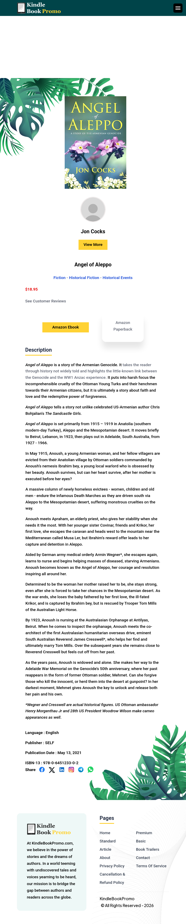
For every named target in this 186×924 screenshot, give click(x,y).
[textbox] (93, 541)
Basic (141, 841)
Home (105, 832)
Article (105, 849)
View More (92, 244)
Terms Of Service (151, 866)
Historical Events (117, 277)
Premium (144, 832)
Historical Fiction (84, 277)
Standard (108, 841)
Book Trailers (147, 849)
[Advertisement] (93, 47)
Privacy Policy (112, 866)
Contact (143, 857)
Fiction (60, 277)
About (105, 857)
